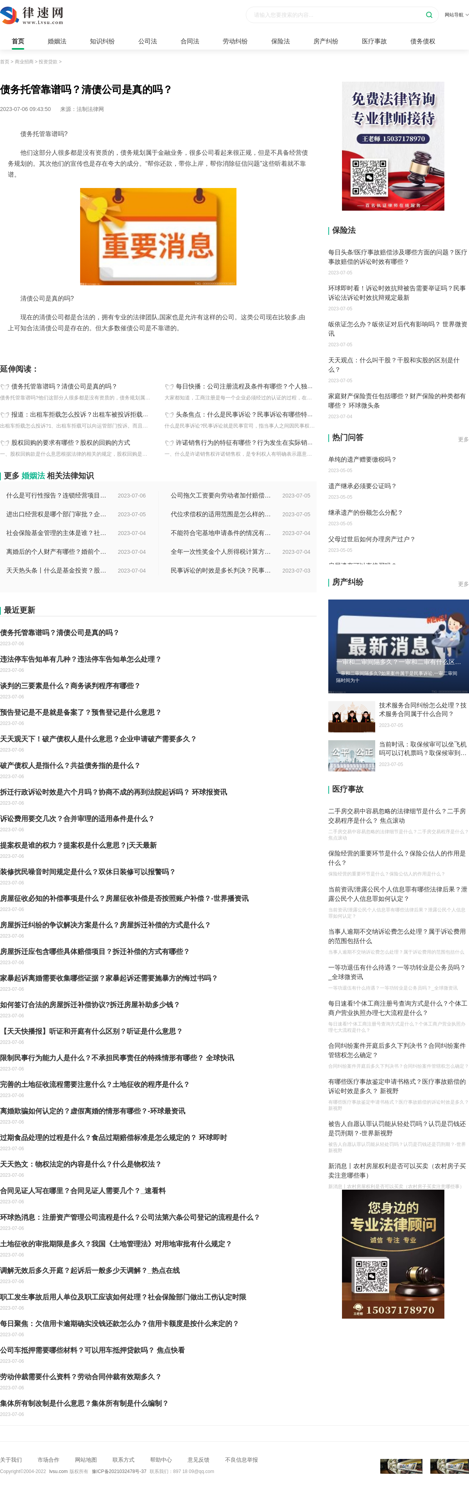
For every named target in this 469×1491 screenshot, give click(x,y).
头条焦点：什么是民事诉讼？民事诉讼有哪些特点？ (248, 414)
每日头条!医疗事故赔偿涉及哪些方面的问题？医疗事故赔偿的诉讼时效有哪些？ (397, 257)
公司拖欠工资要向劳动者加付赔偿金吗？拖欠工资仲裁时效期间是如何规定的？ (221, 495)
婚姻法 (57, 41)
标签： (8, 345)
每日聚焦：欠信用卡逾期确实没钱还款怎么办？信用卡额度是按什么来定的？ (119, 1324)
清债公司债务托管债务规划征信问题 (62, 345)
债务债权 (422, 41)
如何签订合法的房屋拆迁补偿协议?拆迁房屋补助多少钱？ (90, 1005)
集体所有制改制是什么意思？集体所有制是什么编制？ (84, 1403)
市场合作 (48, 1460)
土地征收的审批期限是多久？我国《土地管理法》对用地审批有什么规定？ (116, 1244)
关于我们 (11, 1460)
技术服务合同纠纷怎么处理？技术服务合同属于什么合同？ (423, 709)
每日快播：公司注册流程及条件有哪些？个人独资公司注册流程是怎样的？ (279, 386)
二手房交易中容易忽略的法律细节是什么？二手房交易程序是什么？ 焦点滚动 (397, 816)
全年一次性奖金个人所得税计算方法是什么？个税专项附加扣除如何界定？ (221, 551)
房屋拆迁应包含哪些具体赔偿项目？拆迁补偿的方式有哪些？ (95, 952)
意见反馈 (198, 1460)
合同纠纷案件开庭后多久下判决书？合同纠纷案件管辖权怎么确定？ (397, 1050)
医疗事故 (374, 41)
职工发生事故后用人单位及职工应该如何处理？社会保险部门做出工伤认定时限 (123, 1297)
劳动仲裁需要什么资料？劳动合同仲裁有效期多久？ (81, 1377)
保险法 (280, 41)
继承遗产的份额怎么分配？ (365, 512)
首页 (18, 41)
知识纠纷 (102, 41)
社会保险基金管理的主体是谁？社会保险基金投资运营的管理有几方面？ (57, 533)
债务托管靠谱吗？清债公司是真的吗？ (64, 386)
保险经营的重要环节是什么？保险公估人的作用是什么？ (397, 858)
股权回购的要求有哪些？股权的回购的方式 (70, 442)
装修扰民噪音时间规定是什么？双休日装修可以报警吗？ (88, 872)
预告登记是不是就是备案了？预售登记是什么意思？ (81, 712)
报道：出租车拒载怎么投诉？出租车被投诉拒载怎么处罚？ (92, 414)
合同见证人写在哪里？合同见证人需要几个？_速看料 (83, 1191)
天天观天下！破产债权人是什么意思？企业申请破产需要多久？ (98, 739)
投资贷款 (48, 61)
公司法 (147, 41)
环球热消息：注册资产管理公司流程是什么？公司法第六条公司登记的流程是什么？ (130, 1217)
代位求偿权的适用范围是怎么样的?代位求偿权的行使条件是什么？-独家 (221, 514)
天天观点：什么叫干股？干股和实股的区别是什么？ (394, 365)
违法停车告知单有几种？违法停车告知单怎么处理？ (81, 659)
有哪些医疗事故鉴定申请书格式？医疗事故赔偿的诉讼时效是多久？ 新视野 (397, 1086)
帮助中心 (161, 1460)
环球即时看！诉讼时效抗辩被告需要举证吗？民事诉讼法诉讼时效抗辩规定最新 (397, 293)
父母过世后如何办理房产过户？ (372, 539)
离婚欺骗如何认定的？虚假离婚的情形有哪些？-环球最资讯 (92, 1111)
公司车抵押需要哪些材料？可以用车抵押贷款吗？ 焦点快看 (92, 1350)
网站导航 (457, 15)
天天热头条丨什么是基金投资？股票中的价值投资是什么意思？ (57, 570)
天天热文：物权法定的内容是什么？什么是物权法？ (81, 1164)
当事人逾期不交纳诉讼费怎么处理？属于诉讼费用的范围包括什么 (397, 936)
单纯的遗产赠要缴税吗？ (362, 459)
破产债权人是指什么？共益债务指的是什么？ (70, 766)
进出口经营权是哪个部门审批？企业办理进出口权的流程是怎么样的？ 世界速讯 (57, 514)
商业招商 (24, 61)
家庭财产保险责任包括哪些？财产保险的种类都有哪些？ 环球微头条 (397, 401)
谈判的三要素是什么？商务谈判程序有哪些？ (70, 686)
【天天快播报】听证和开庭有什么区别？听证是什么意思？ (91, 1031)
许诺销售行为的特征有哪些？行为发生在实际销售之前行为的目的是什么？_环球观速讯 (296, 442)
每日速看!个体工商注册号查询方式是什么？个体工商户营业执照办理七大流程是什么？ (397, 1008)
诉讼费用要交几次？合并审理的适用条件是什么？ (77, 819)
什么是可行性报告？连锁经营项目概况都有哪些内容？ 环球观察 (57, 495)
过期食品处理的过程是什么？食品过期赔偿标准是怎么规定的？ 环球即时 (113, 1138)
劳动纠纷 (235, 41)
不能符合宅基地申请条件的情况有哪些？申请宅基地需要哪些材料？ (221, 533)
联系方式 (123, 1460)
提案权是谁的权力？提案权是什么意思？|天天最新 (78, 845)
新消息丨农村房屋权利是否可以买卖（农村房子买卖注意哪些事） (397, 1171)
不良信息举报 (241, 1460)
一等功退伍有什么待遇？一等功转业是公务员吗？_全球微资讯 (397, 972)
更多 (463, 439)
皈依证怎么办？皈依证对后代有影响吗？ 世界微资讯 (397, 329)
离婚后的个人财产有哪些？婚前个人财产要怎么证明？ (57, 551)
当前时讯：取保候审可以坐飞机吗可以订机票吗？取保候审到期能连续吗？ (423, 749)
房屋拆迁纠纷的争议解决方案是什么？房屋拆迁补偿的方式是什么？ (105, 925)
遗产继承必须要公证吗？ (362, 486)
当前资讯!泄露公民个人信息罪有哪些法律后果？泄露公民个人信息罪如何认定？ (397, 894)
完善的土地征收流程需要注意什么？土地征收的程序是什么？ (95, 1084)
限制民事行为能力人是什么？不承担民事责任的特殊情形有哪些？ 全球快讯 (117, 1058)
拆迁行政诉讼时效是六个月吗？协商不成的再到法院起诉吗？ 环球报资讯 (113, 792)
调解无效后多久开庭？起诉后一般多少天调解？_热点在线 (90, 1270)
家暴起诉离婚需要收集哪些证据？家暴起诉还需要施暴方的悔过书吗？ (109, 978)
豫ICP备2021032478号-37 (119, 1471)
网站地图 (86, 1460)
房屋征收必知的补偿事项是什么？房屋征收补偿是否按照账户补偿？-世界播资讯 (124, 898)
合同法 (190, 41)
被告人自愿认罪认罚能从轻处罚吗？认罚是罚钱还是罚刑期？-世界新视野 (397, 1128)
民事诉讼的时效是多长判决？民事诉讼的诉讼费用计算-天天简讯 (221, 570)
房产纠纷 (325, 41)
